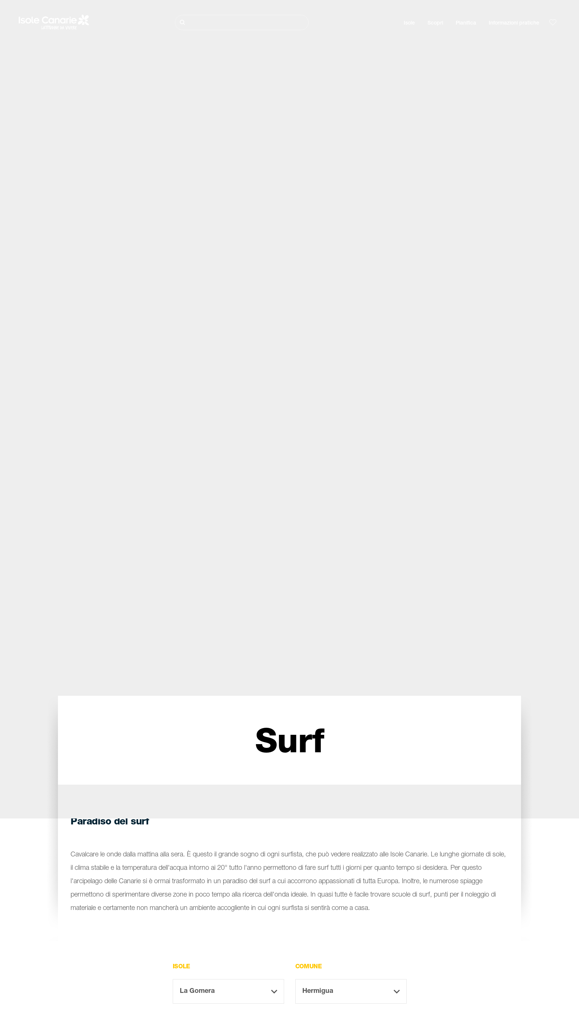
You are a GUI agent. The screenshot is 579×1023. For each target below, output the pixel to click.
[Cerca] (242, 22)
